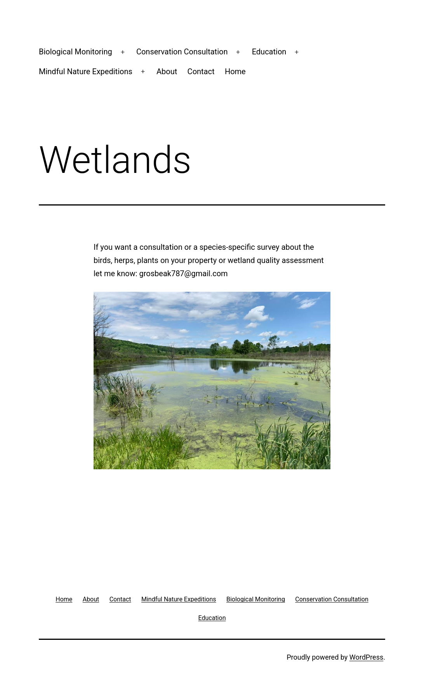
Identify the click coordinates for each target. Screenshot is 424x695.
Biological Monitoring (75, 51)
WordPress (366, 657)
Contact (201, 71)
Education (269, 51)
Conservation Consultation (182, 51)
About (166, 71)
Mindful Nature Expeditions (85, 71)
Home (235, 71)
